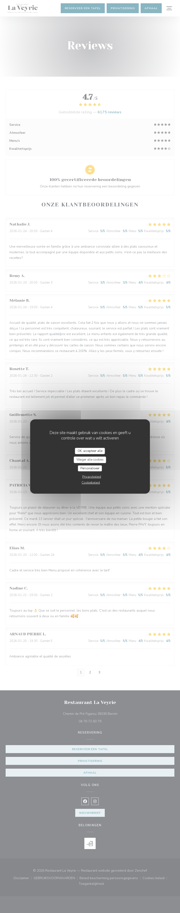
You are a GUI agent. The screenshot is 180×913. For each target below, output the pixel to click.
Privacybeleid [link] (91, 477)
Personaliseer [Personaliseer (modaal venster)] (90, 468)
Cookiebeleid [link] (91, 483)
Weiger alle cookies (90, 460)
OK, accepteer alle (90, 451)
